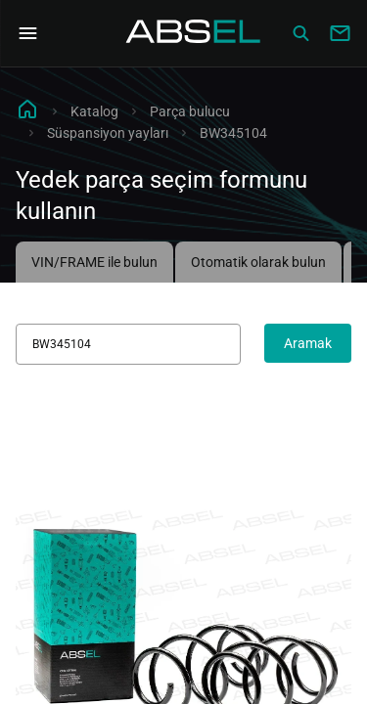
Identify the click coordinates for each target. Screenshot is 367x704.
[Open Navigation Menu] (27, 33)
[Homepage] (193, 33)
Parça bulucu (190, 111)
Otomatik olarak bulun (258, 262)
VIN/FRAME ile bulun (94, 262)
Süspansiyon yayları (107, 133)
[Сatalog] (300, 33)
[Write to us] (339, 33)
